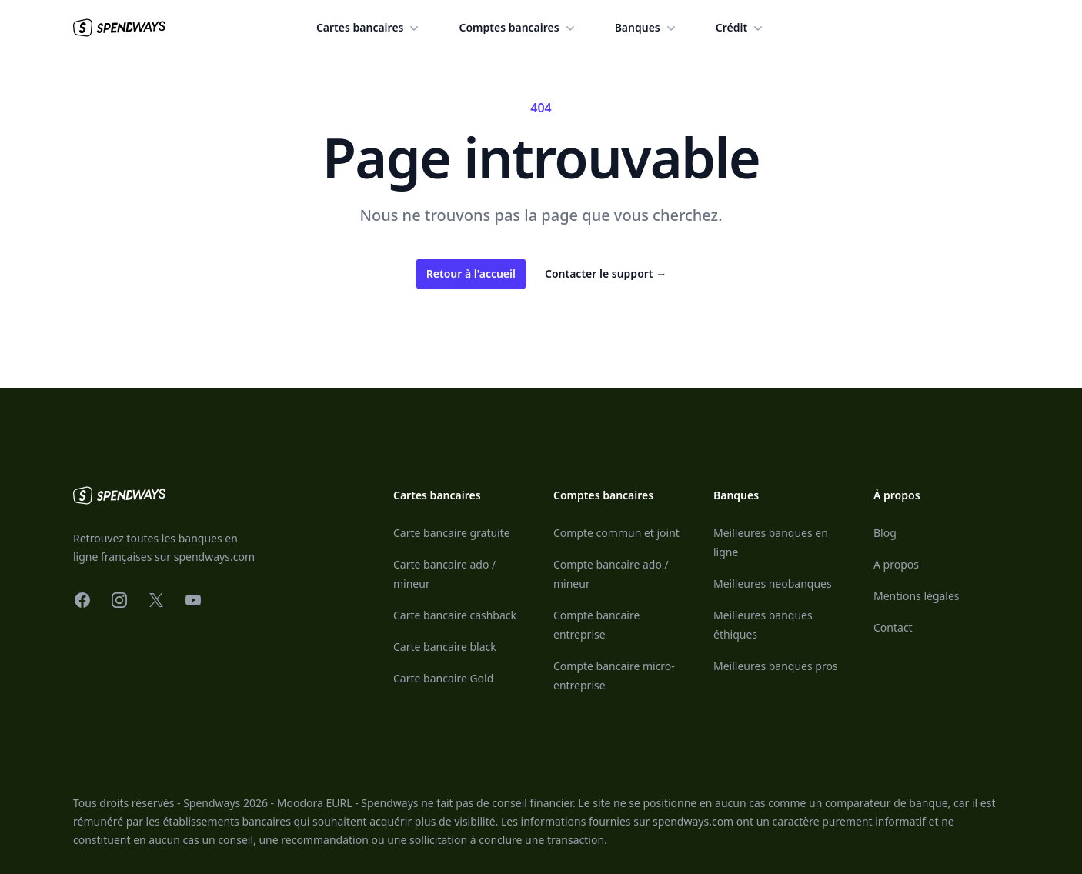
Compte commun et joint (616, 532)
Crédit (741, 27)
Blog (885, 532)
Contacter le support (605, 273)
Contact (893, 627)
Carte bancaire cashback (454, 615)
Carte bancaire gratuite (451, 532)
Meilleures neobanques (772, 583)
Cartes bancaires (369, 27)
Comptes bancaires (518, 27)
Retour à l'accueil (471, 273)
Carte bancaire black (444, 646)
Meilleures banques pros (775, 666)
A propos (896, 564)
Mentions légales (916, 596)
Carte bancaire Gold (443, 678)
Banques (647, 27)
